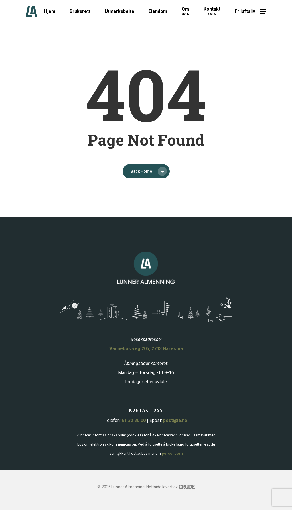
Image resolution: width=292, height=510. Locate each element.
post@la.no (175, 420)
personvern (172, 453)
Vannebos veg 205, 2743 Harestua (146, 348)
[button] (263, 12)
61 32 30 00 (134, 420)
